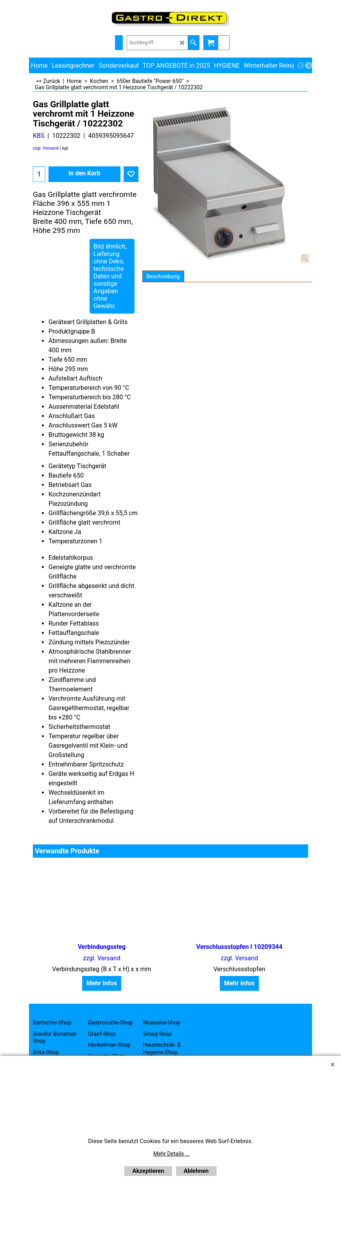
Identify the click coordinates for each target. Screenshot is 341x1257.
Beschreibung (163, 276)
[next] (308, 65)
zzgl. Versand (46, 148)
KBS (39, 135)
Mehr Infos (101, 983)
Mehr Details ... (171, 1154)
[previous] (300, 65)
